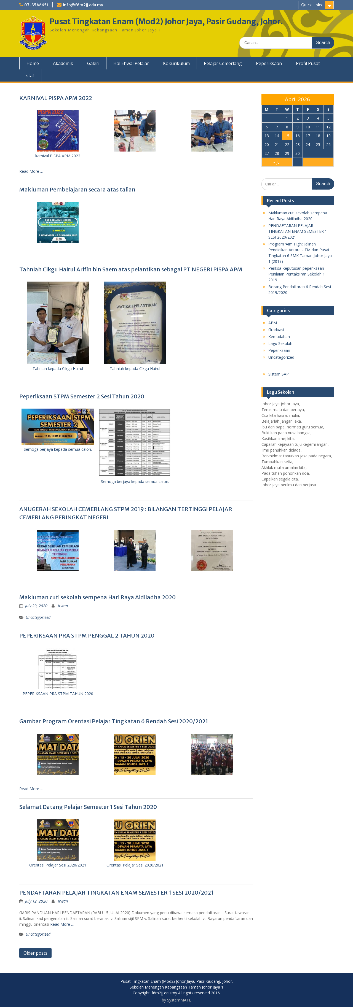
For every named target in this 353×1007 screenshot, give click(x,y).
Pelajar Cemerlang (223, 63)
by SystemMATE (176, 1000)
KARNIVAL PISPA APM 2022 (55, 98)
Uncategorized (38, 617)
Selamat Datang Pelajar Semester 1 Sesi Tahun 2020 (88, 806)
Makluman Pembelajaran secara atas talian (77, 189)
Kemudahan (279, 336)
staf (30, 75)
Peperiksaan (269, 63)
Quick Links (311, 4)
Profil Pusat (308, 63)
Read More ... (31, 171)
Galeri (93, 63)
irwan (63, 605)
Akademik (63, 63)
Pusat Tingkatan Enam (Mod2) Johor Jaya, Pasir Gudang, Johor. (166, 21)
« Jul (276, 162)
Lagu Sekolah (280, 343)
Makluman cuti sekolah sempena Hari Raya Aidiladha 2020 (97, 597)
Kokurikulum (176, 63)
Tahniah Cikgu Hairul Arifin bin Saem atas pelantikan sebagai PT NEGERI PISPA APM (130, 269)
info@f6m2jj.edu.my (83, 4)
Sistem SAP (278, 374)
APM (272, 322)
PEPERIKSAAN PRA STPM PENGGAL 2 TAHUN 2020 (86, 635)
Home (32, 63)
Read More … (62, 924)
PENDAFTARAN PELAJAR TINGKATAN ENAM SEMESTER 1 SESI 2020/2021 (116, 892)
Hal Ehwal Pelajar (131, 63)
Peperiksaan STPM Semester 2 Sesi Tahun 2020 (81, 396)
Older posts (35, 953)
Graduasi (276, 329)
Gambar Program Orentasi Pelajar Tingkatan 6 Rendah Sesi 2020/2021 (113, 721)
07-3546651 (36, 4)
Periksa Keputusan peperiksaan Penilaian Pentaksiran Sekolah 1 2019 (296, 274)
